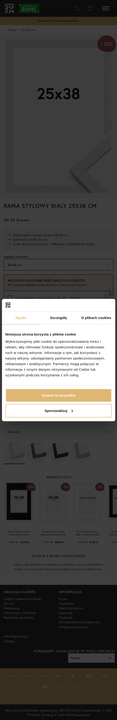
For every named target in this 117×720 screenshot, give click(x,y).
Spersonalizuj (58, 410)
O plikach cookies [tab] (96, 317)
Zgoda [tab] (20, 317)
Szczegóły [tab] (58, 317)
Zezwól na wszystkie (59, 395)
